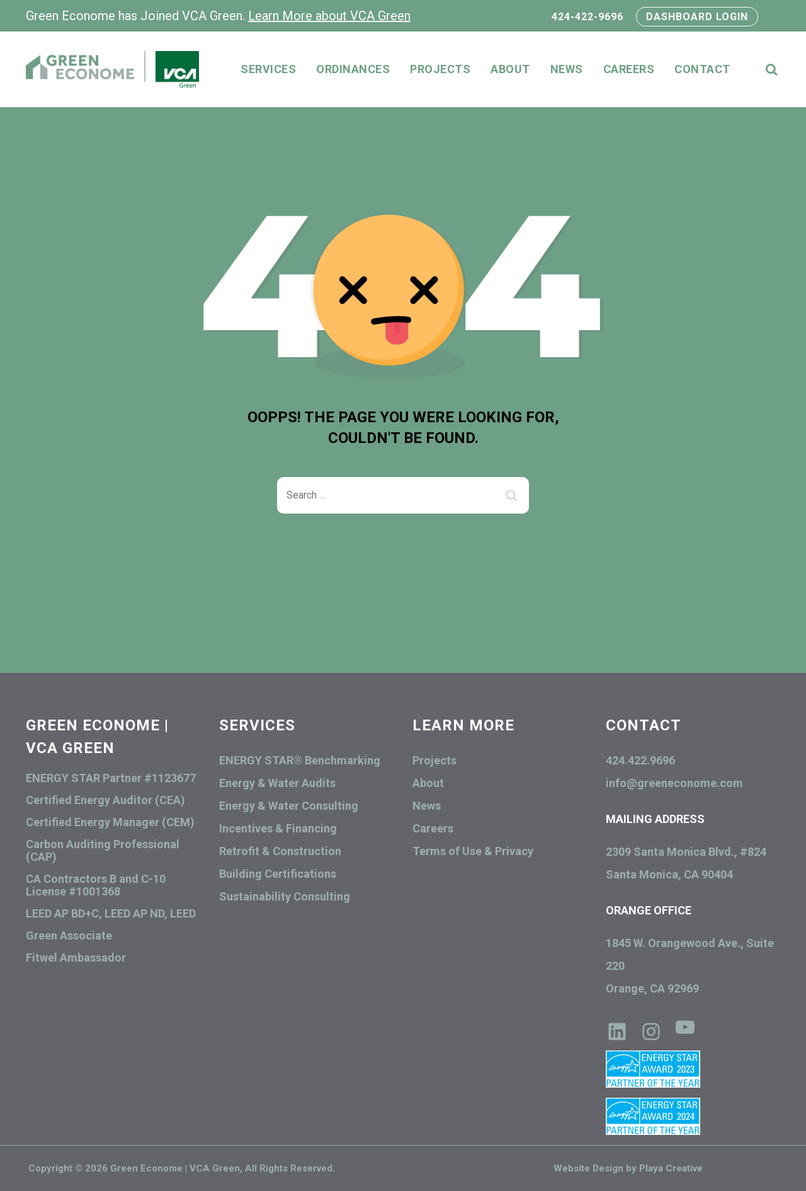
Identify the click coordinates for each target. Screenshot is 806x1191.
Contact (702, 69)
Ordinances (353, 69)
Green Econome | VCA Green (175, 1168)
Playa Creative (671, 1168)
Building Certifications (277, 873)
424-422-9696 (589, 17)
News (566, 69)
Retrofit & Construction (280, 851)
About (510, 69)
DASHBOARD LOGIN (697, 17)
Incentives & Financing (278, 828)
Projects (440, 69)
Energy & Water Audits (277, 783)
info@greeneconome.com (674, 783)
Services (268, 69)
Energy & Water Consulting (288, 805)
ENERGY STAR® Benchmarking (299, 760)
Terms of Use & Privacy (472, 851)
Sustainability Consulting (284, 896)
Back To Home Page (393, 561)
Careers (629, 69)
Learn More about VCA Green (329, 15)
